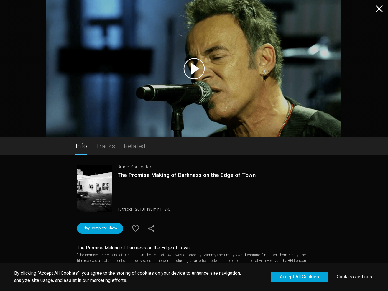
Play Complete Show (100, 228)
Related (134, 146)
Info (81, 146)
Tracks (105, 146)
